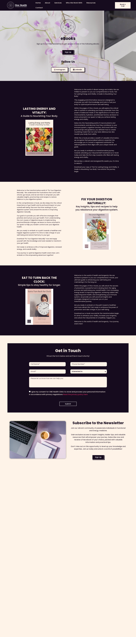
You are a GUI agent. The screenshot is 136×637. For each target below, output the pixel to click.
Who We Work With (74, 3)
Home (38, 3)
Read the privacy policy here (75, 395)
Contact (39, 7)
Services (58, 3)
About (47, 3)
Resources (91, 3)
